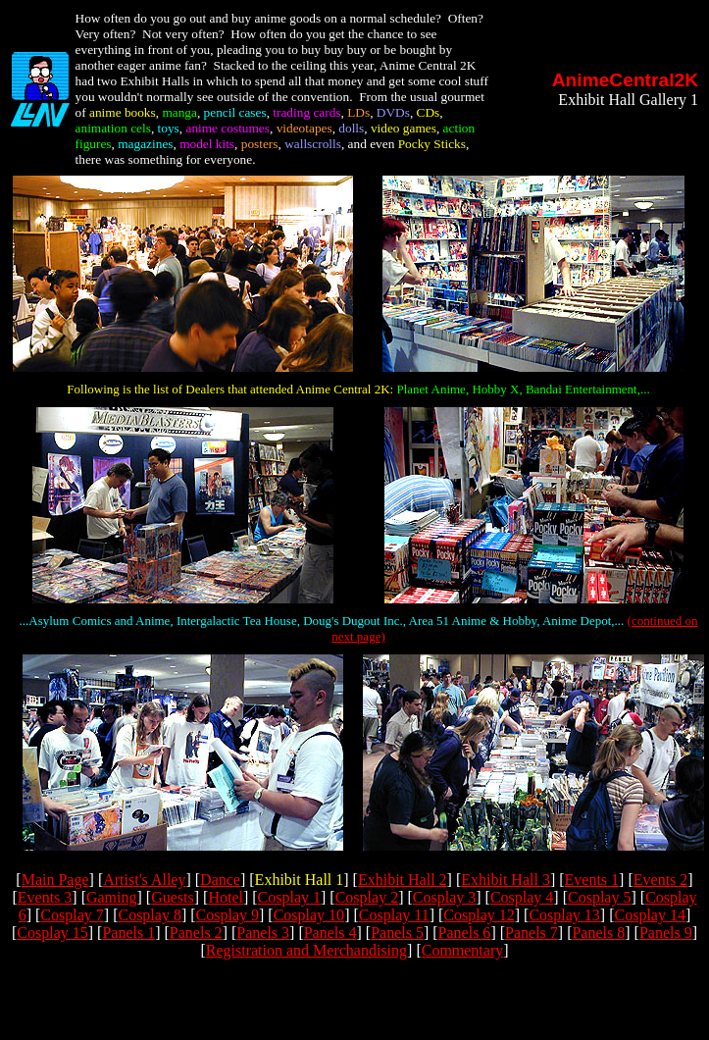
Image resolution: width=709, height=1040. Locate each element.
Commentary (463, 950)
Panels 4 (330, 932)
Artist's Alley (144, 879)
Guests (172, 897)
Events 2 (660, 879)
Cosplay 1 (289, 897)
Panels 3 (262, 932)
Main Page (55, 879)
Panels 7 (531, 932)
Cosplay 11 (394, 915)
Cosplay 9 (227, 915)
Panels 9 (665, 932)
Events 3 (45, 897)
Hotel (225, 897)
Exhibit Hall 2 (402, 879)
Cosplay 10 (309, 915)
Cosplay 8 (149, 915)
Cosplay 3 (444, 897)
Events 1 (592, 879)
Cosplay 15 (52, 932)
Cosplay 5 (599, 897)
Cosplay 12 (478, 915)
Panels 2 (196, 932)
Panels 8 (598, 932)
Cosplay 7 (71, 915)
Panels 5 (397, 932)
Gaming (111, 897)
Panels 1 (128, 932)
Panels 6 (464, 932)
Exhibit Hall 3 (505, 879)
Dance (220, 879)
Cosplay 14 (650, 915)
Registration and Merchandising (306, 950)
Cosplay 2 (366, 897)
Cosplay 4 (521, 897)
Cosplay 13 (564, 915)
